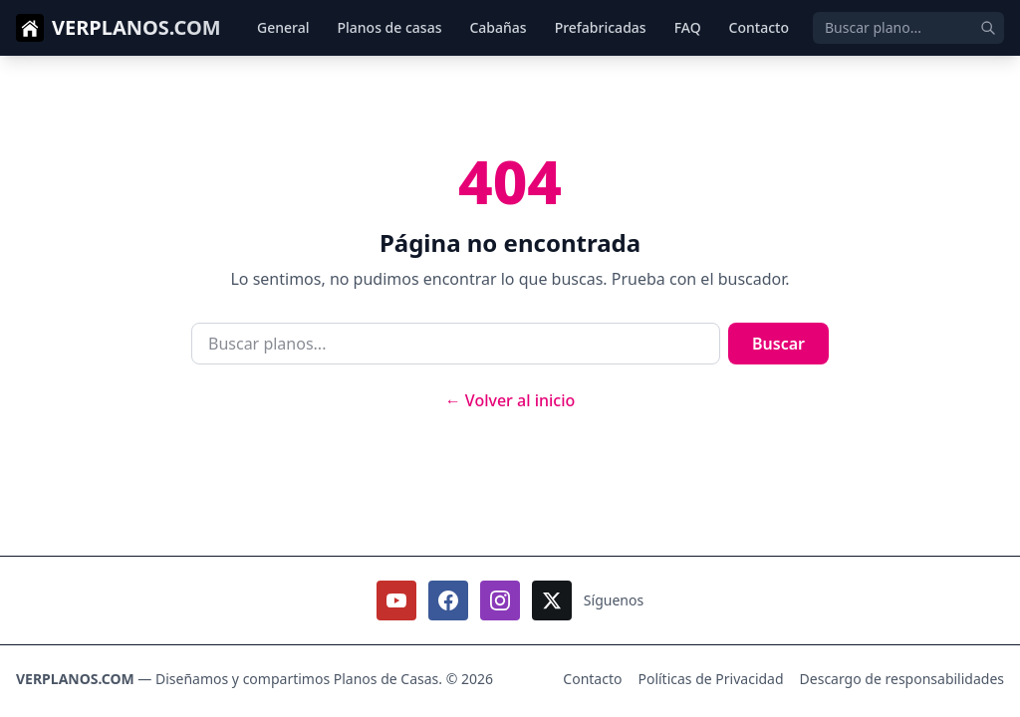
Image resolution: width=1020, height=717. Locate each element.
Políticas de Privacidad (710, 678)
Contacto (759, 27)
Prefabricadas (600, 27)
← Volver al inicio (510, 400)
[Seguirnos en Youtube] (396, 600)
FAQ (687, 27)
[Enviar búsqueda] (988, 28)
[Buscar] (908, 28)
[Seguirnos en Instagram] (500, 600)
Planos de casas (389, 27)
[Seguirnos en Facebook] (448, 600)
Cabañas (497, 27)
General (283, 27)
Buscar (778, 344)
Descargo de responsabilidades (902, 678)
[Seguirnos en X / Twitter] (552, 600)
